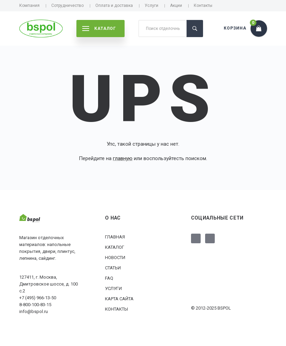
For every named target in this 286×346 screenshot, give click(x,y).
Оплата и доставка (114, 5)
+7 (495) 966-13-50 (37, 297)
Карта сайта (119, 298)
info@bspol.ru (33, 311)
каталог (99, 28)
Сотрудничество (67, 5)
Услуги (151, 5)
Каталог (114, 247)
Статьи (113, 267)
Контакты (203, 5)
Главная (115, 236)
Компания (29, 5)
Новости (115, 257)
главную (123, 158)
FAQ (109, 278)
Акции (176, 5)
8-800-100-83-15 (35, 304)
